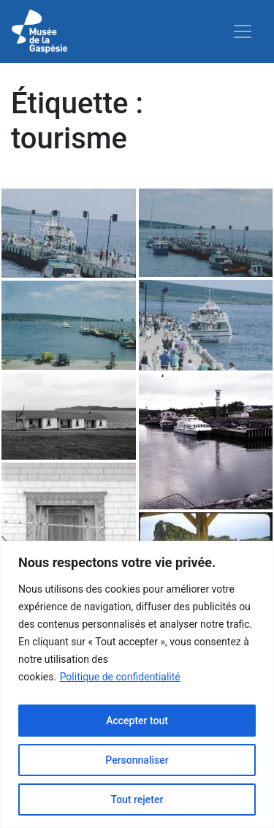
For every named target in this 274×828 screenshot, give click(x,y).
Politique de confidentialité (120, 677)
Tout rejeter (137, 799)
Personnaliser (136, 760)
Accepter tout (137, 720)
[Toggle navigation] (242, 31)
